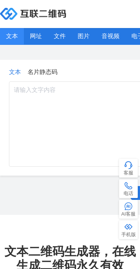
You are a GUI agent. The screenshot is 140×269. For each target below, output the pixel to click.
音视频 (110, 36)
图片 (84, 36)
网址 (36, 36)
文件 (60, 36)
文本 (12, 36)
